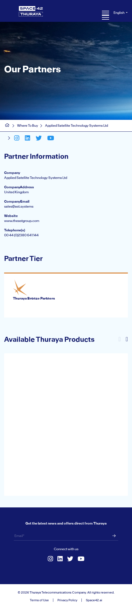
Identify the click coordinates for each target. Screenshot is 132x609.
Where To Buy (27, 125)
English (119, 12)
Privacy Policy (67, 600)
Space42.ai (94, 600)
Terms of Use (39, 600)
